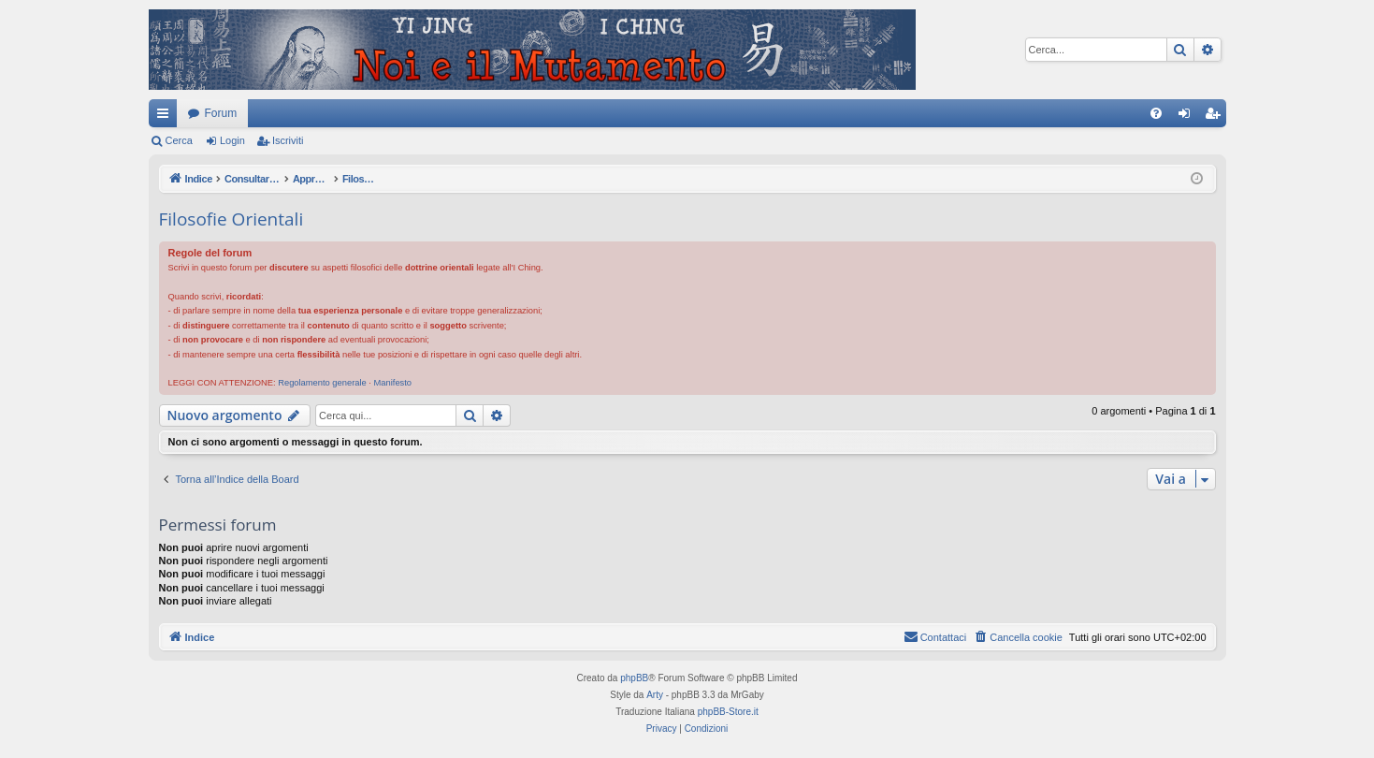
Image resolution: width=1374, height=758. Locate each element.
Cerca (179, 140)
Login (232, 140)
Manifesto (393, 382)
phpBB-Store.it (728, 712)
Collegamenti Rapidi (166, 117)
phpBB (634, 678)
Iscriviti (288, 140)
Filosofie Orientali (231, 219)
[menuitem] (1156, 113)
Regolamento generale (322, 382)
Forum (221, 113)
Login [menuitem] (1187, 117)
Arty (654, 695)
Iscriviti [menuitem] (1216, 117)
